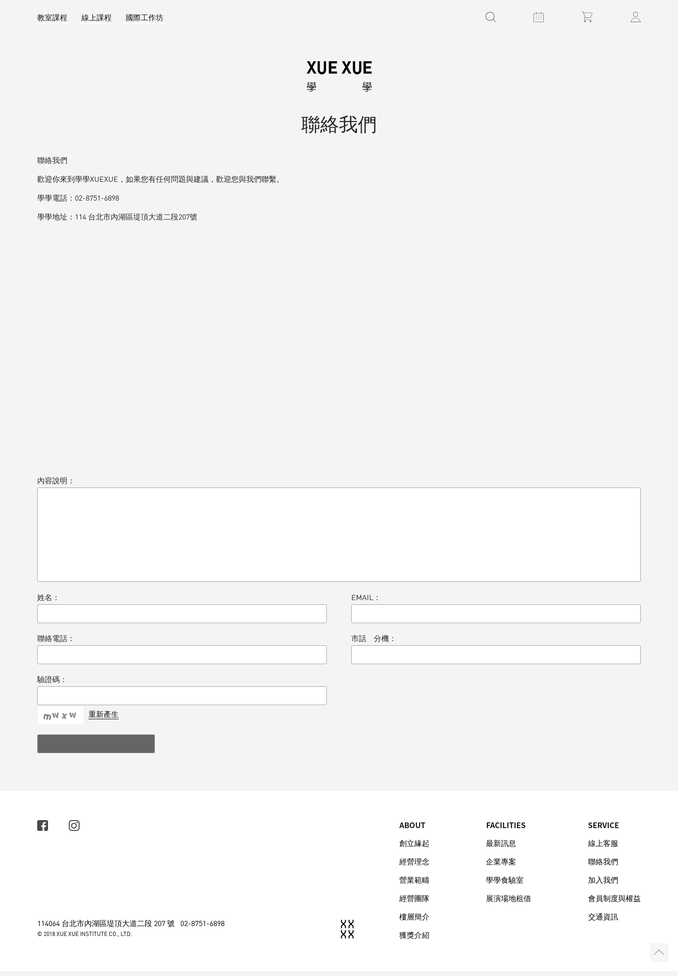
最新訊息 (501, 848)
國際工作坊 (144, 17)
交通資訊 (603, 921)
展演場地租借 (508, 903)
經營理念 (414, 866)
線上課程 (96, 17)
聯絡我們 (603, 866)
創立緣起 (414, 848)
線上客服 (603, 848)
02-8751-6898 (202, 928)
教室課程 (52, 17)
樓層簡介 (414, 921)
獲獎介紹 (414, 939)
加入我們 (603, 884)
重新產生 (104, 719)
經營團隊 (414, 903)
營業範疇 (414, 884)
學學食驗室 (505, 884)
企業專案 (501, 866)
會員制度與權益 (614, 903)
